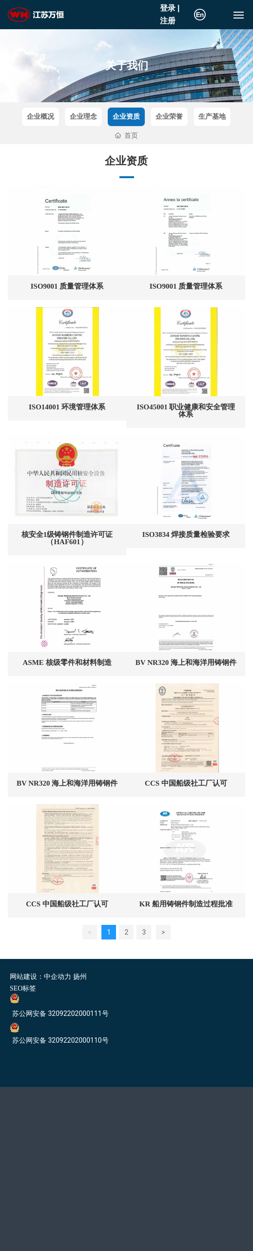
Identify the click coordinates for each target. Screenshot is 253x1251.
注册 (167, 21)
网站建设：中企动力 (40, 976)
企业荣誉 (169, 116)
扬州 (80, 976)
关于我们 (126, 65)
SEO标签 (23, 988)
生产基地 (212, 116)
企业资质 (126, 116)
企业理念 (83, 116)
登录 (168, 8)
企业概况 (40, 116)
